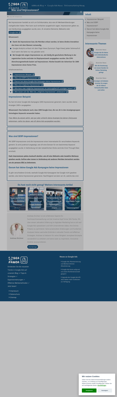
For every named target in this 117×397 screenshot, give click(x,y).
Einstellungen (102, 385)
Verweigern (104, 390)
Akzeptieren (89, 390)
